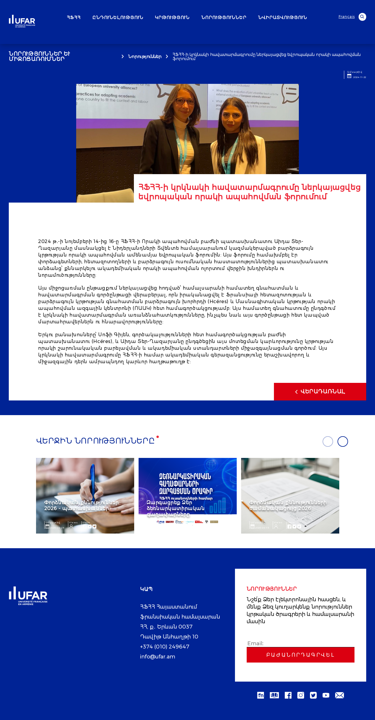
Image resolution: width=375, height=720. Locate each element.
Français (347, 17)
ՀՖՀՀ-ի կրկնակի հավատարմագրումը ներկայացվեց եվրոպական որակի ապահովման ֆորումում (267, 56)
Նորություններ (144, 57)
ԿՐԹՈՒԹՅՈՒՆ (172, 17)
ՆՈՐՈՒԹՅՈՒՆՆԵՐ (223, 17)
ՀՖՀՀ (74, 17)
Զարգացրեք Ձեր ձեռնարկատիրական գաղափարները (176, 508)
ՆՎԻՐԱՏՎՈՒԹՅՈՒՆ (282, 17)
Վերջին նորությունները (95, 441)
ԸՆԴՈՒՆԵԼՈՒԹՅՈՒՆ (117, 17)
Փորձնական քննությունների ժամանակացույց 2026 (288, 505)
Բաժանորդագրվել (300, 655)
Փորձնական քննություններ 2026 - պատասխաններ (81, 505)
